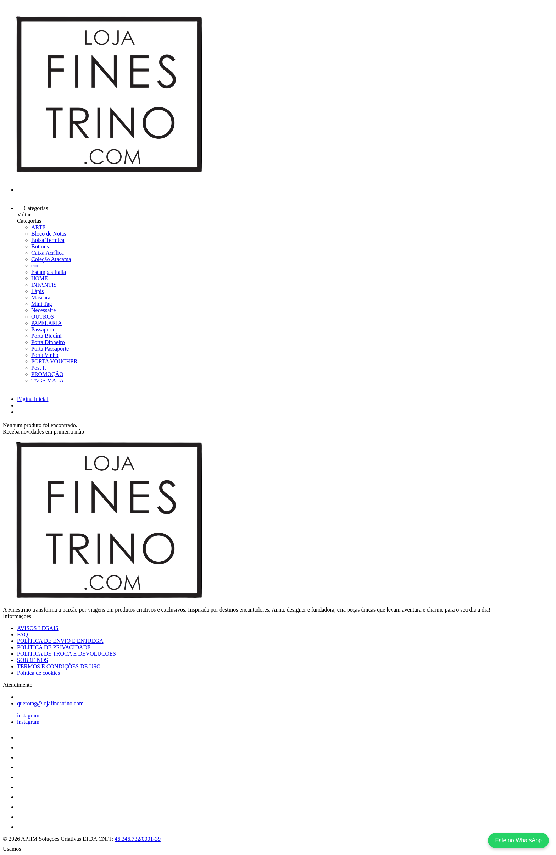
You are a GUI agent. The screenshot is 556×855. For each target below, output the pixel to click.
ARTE (38, 227)
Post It (38, 368)
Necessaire (43, 310)
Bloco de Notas (48, 234)
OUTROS (42, 317)
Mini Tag (41, 304)
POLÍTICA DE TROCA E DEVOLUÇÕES (66, 654)
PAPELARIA (46, 323)
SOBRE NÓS (32, 660)
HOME (39, 278)
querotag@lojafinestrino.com (50, 703)
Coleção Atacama (51, 259)
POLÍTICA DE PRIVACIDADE (54, 647)
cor (34, 266)
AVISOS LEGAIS (38, 628)
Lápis (37, 291)
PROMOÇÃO (47, 374)
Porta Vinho (45, 355)
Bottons (40, 246)
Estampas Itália (48, 272)
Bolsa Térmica (47, 240)
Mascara (40, 297)
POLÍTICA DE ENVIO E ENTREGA (60, 641)
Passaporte (43, 329)
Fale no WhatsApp (518, 840)
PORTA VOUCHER (54, 361)
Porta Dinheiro (48, 342)
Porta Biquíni (46, 336)
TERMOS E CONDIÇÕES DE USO (59, 666)
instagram (28, 715)
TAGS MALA (47, 380)
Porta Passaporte (50, 349)
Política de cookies (38, 673)
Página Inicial (32, 399)
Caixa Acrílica (47, 253)
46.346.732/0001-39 (138, 839)
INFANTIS (44, 285)
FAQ (22, 634)
